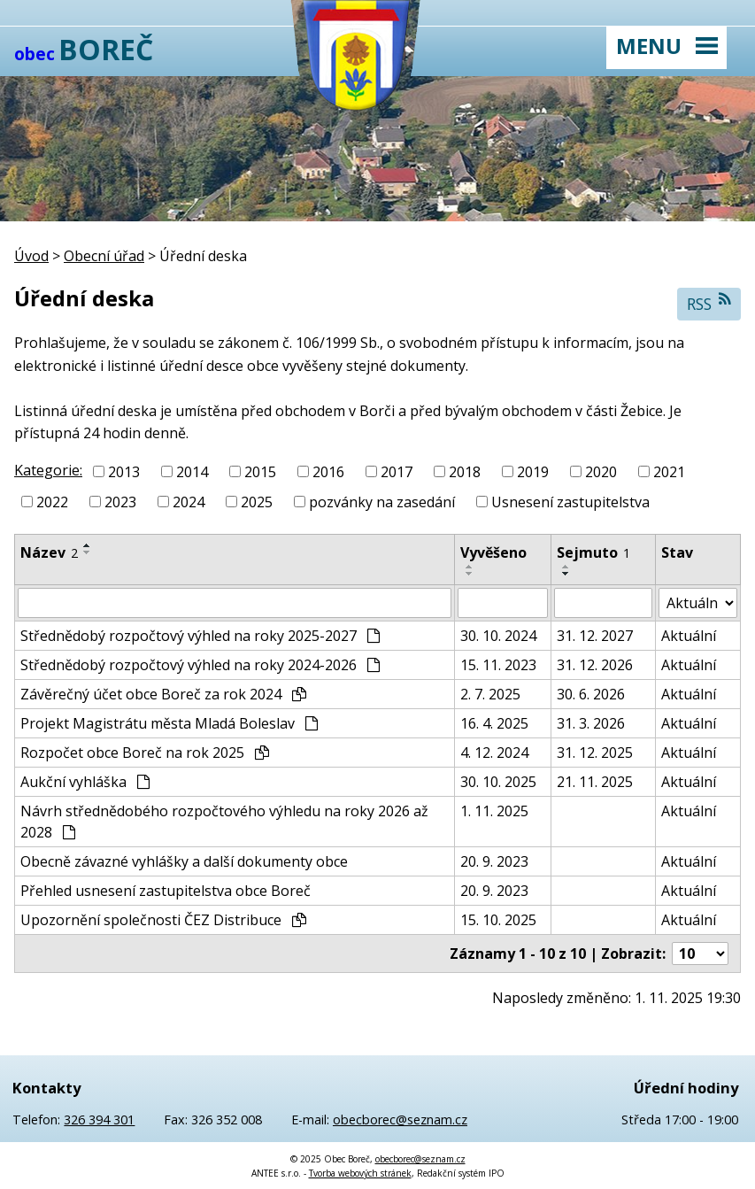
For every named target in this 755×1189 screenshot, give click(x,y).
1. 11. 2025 (494, 811)
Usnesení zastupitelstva (570, 502)
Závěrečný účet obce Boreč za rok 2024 (163, 694)
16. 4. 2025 (494, 723)
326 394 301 (99, 1119)
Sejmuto (593, 552)
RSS (709, 303)
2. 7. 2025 (490, 694)
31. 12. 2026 (595, 665)
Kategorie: (48, 470)
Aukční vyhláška (85, 781)
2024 (188, 502)
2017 (396, 472)
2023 (120, 502)
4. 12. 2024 (494, 752)
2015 (260, 472)
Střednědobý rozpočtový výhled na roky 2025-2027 (200, 635)
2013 (124, 472)
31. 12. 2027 (595, 635)
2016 (328, 472)
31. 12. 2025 (595, 752)
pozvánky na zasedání (382, 502)
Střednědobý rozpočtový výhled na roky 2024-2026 (200, 665)
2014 (192, 472)
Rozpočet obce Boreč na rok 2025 (144, 752)
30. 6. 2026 (591, 694)
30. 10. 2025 (498, 781)
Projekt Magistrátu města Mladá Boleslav (169, 723)
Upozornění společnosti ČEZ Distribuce (163, 920)
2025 (257, 502)
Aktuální (688, 635)
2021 (669, 472)
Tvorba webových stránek (360, 1173)
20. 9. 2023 (494, 861)
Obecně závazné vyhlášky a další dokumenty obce (184, 861)
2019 (533, 472)
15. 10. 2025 (498, 920)
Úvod (31, 256)
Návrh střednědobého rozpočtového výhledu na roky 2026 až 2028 (224, 821)
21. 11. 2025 (595, 781)
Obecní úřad (104, 256)
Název (49, 552)
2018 (465, 472)
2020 (601, 472)
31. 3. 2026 (591, 723)
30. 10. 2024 (498, 635)
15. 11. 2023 (498, 665)
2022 (52, 502)
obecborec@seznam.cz (400, 1119)
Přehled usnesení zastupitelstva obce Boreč (165, 890)
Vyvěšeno (493, 552)
